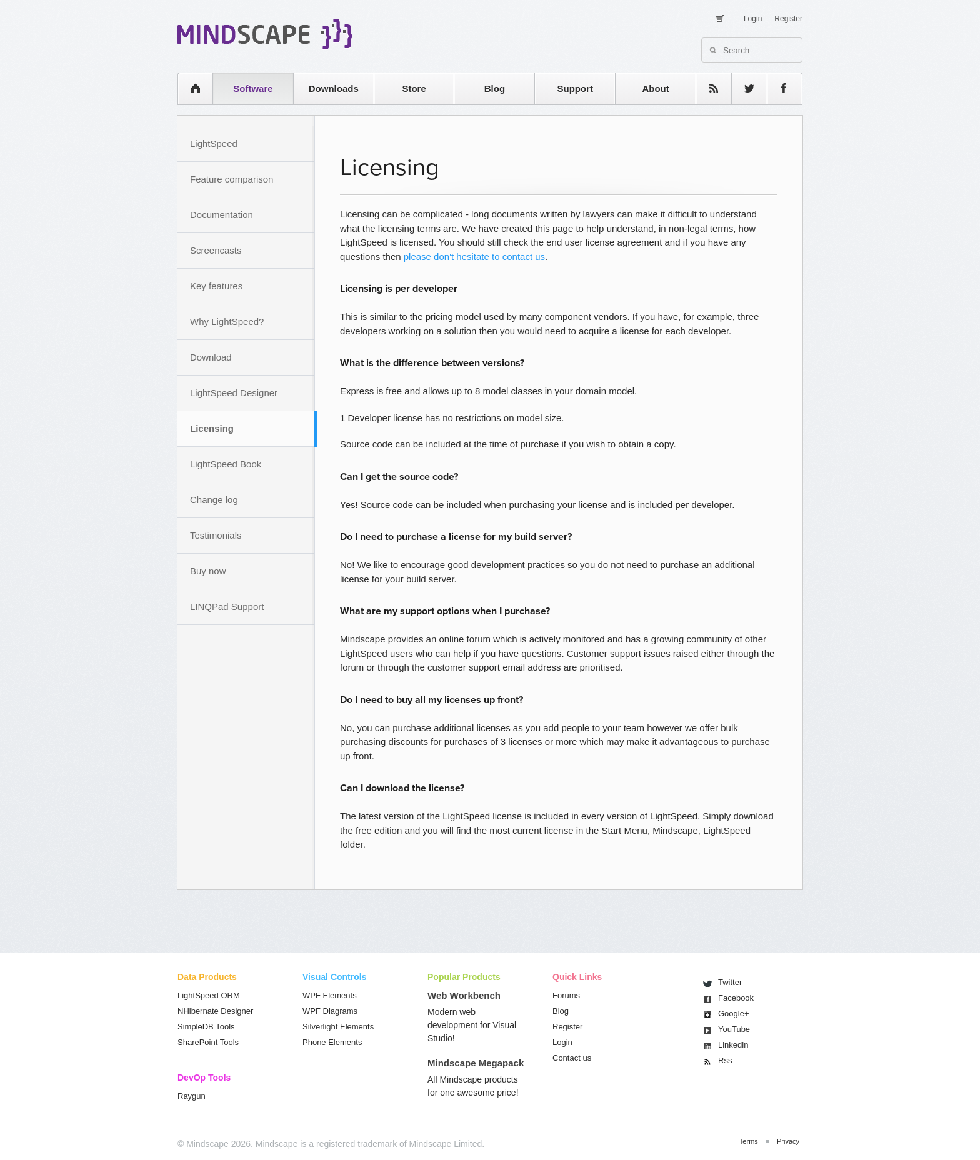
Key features (216, 286)
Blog (494, 88)
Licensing (212, 428)
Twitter (730, 982)
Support (575, 88)
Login (753, 18)
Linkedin (733, 1044)
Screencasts (216, 250)
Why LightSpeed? (227, 321)
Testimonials (216, 535)
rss (707, 88)
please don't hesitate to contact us (474, 256)
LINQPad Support (227, 606)
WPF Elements (329, 995)
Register (788, 18)
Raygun (192, 1096)
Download (211, 357)
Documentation (221, 214)
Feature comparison (231, 179)
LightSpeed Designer (234, 393)
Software (252, 88)
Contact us (571, 1057)
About (655, 88)
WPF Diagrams (330, 1011)
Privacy (788, 1141)
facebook (778, 88)
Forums (566, 995)
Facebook (736, 997)
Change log (214, 499)
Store (414, 88)
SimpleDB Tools (206, 1026)
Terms (748, 1141)
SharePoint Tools (208, 1042)
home (189, 88)
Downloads (334, 88)
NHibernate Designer (215, 1011)
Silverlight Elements (338, 1026)
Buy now (208, 571)
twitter (743, 88)
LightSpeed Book (225, 464)
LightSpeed (214, 143)
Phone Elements (332, 1042)
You (734, 1029)
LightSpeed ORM (209, 995)
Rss (725, 1060)
